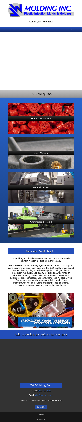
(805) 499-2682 (45, 21)
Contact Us (41, 407)
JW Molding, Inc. (41, 419)
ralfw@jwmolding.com (44, 395)
